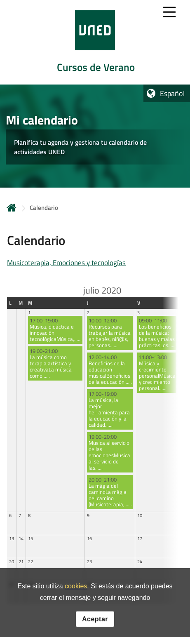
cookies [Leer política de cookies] (76, 586)
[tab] (95, 42)
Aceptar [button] (95, 619)
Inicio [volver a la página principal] (11, 207)
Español (172, 93)
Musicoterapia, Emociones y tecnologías (66, 262)
